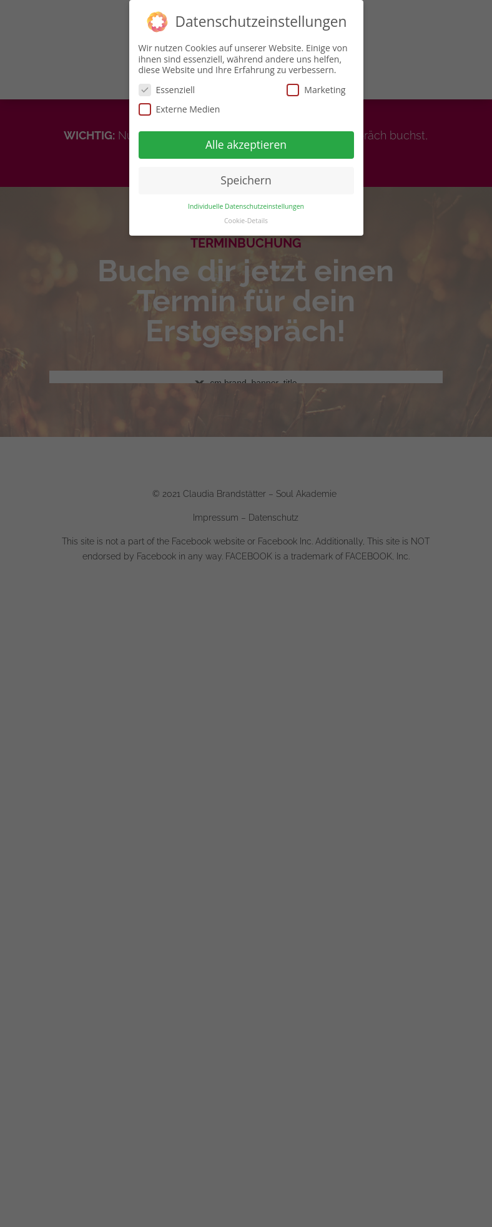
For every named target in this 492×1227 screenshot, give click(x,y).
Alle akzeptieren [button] (246, 144)
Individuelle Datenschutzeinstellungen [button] (246, 206)
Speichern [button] (245, 180)
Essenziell (167, 90)
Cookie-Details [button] (246, 220)
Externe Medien (179, 109)
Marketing (316, 90)
